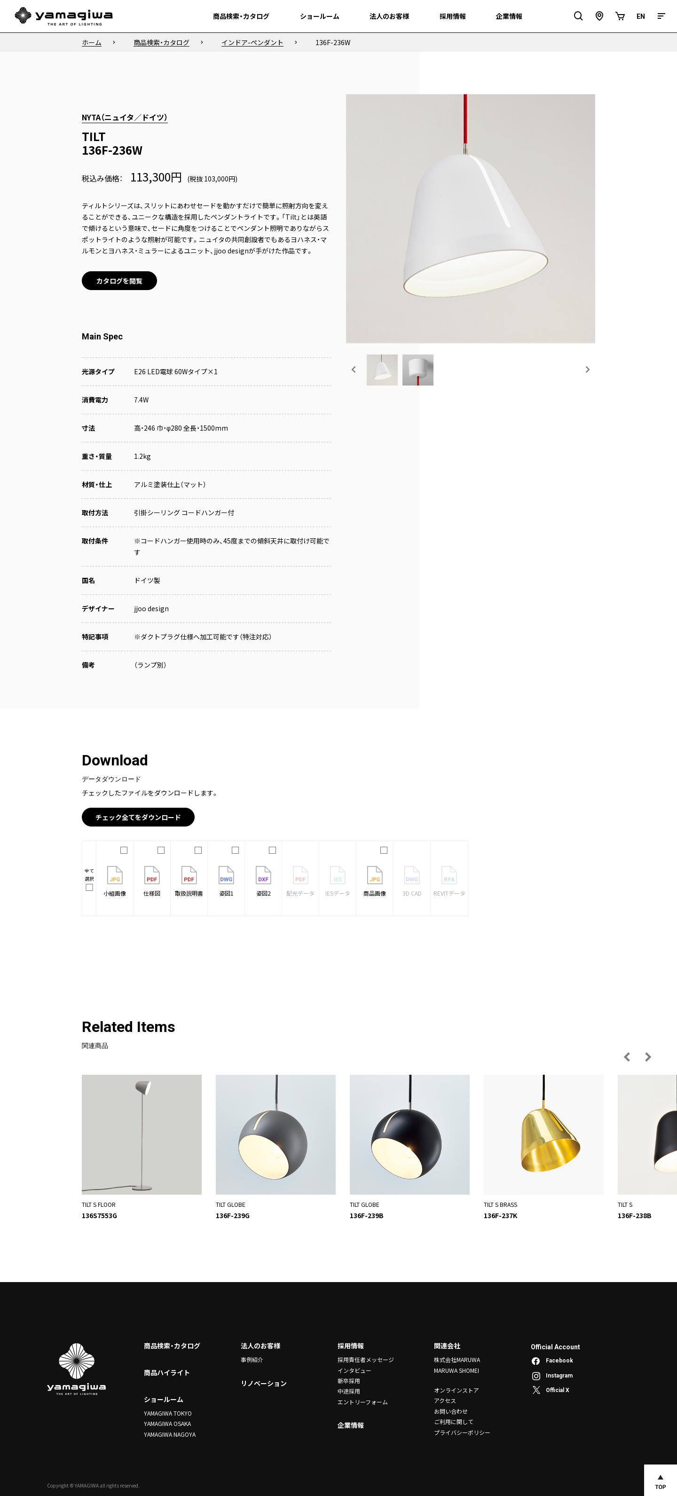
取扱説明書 (189, 881)
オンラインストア (456, 1390)
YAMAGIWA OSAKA (167, 1423)
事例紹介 (252, 1359)
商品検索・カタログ (172, 1345)
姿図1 (226, 881)
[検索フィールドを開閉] (578, 16)
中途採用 (349, 1391)
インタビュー (354, 1370)
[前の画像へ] (354, 369)
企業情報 (351, 1425)
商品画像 (374, 881)
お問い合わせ (451, 1411)
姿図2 (263, 881)
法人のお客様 (260, 1345)
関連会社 (447, 1345)
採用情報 (351, 1345)
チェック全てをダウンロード (138, 817)
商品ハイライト (167, 1372)
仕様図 (151, 881)
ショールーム (163, 1399)
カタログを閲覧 (119, 280)
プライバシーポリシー (462, 1432)
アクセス (445, 1400)
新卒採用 (349, 1381)
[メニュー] (661, 16)
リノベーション (264, 1383)
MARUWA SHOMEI (456, 1370)
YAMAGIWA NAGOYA (170, 1434)
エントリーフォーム (363, 1402)
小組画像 (114, 881)
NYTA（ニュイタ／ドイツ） (125, 117)
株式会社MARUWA (457, 1359)
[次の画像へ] (587, 369)
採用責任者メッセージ (366, 1359)
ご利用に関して (453, 1421)
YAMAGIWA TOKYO (168, 1413)
